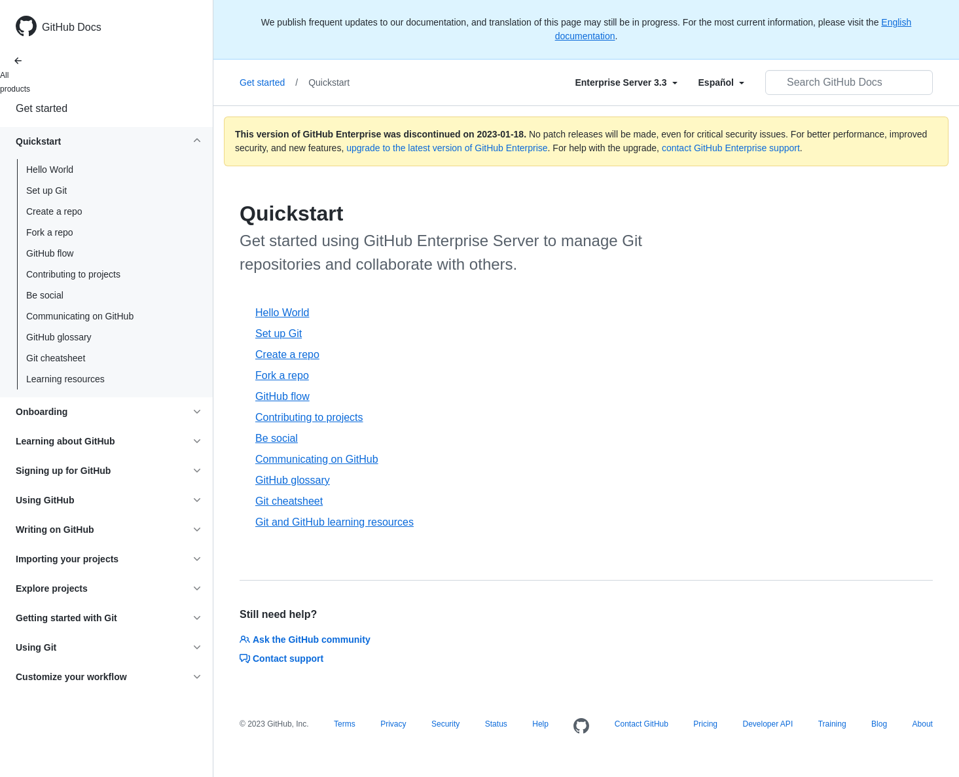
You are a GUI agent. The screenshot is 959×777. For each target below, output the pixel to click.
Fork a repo (49, 232)
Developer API (768, 724)
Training (832, 724)
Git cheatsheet (55, 358)
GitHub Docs (71, 27)
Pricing (705, 724)
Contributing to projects (73, 274)
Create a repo (54, 211)
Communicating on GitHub (80, 316)
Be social (44, 295)
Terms (344, 724)
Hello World (49, 169)
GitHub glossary (59, 337)
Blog (879, 724)
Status (496, 724)
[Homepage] (581, 726)
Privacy (393, 724)
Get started (41, 108)
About (923, 724)
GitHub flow (49, 253)
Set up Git (46, 190)
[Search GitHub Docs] (849, 82)
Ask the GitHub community (305, 639)
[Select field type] (625, 82)
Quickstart (329, 82)
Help (540, 724)
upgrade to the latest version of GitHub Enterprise (446, 148)
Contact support (281, 658)
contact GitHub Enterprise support (731, 148)
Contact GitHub (641, 724)
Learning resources (65, 379)
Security (445, 724)
